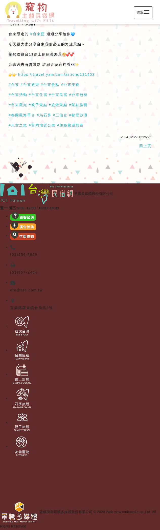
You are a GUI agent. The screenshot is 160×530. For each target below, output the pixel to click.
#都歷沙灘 (78, 115)
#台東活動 (18, 95)
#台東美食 (70, 85)
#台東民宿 (58, 95)
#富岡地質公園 (42, 125)
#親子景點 (38, 105)
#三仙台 (60, 115)
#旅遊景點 (58, 105)
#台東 (14, 85)
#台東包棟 (78, 95)
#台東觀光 (18, 105)
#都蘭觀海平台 (22, 115)
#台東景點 (50, 85)
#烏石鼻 (44, 115)
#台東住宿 (38, 95)
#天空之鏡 (18, 125)
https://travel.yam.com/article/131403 (56, 74)
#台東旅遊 (30, 85)
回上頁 (145, 146)
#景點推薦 (78, 105)
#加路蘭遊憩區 (70, 125)
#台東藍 (37, 34)
